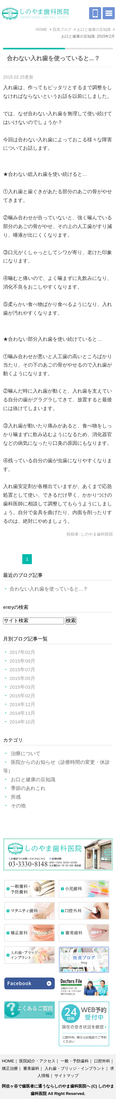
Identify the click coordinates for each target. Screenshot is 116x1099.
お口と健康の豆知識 (33, 779)
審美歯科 (31, 1068)
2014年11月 (23, 713)
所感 (16, 797)
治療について (26, 753)
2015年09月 (23, 661)
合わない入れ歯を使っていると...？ (53, 58)
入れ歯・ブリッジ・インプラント (75, 1068)
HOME (8, 1061)
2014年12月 (23, 704)
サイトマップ (66, 1075)
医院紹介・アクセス (37, 1061)
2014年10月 (23, 721)
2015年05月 (23, 678)
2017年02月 (23, 652)
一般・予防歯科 (75, 1061)
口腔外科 (102, 1061)
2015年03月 (23, 687)
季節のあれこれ (28, 788)
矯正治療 (10, 1068)
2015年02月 (23, 695)
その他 (18, 805)
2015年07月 (23, 669)
